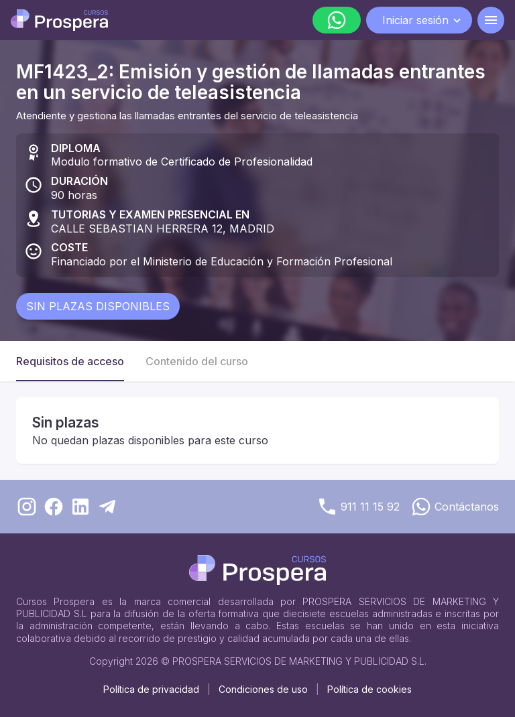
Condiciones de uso (263, 689)
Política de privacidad (151, 689)
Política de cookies (369, 689)
